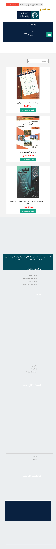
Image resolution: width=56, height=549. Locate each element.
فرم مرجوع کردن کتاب (30, 372)
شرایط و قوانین (33, 275)
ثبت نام (29, 24)
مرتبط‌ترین (44, 61)
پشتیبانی (34, 366)
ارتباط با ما (34, 369)
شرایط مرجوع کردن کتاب (30, 284)
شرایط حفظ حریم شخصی (30, 278)
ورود (34, 24)
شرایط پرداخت (33, 281)
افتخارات (34, 457)
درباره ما (35, 460)
